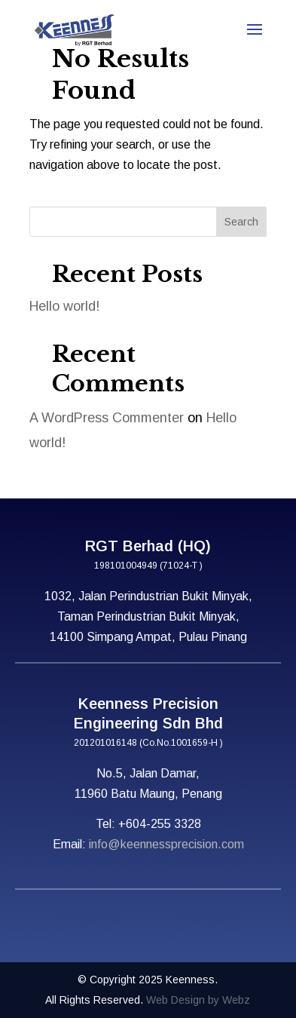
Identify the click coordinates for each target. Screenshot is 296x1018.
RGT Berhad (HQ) (148, 546)
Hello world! (64, 306)
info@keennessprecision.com (166, 844)
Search (241, 222)
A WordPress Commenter (106, 417)
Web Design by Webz (198, 1000)
